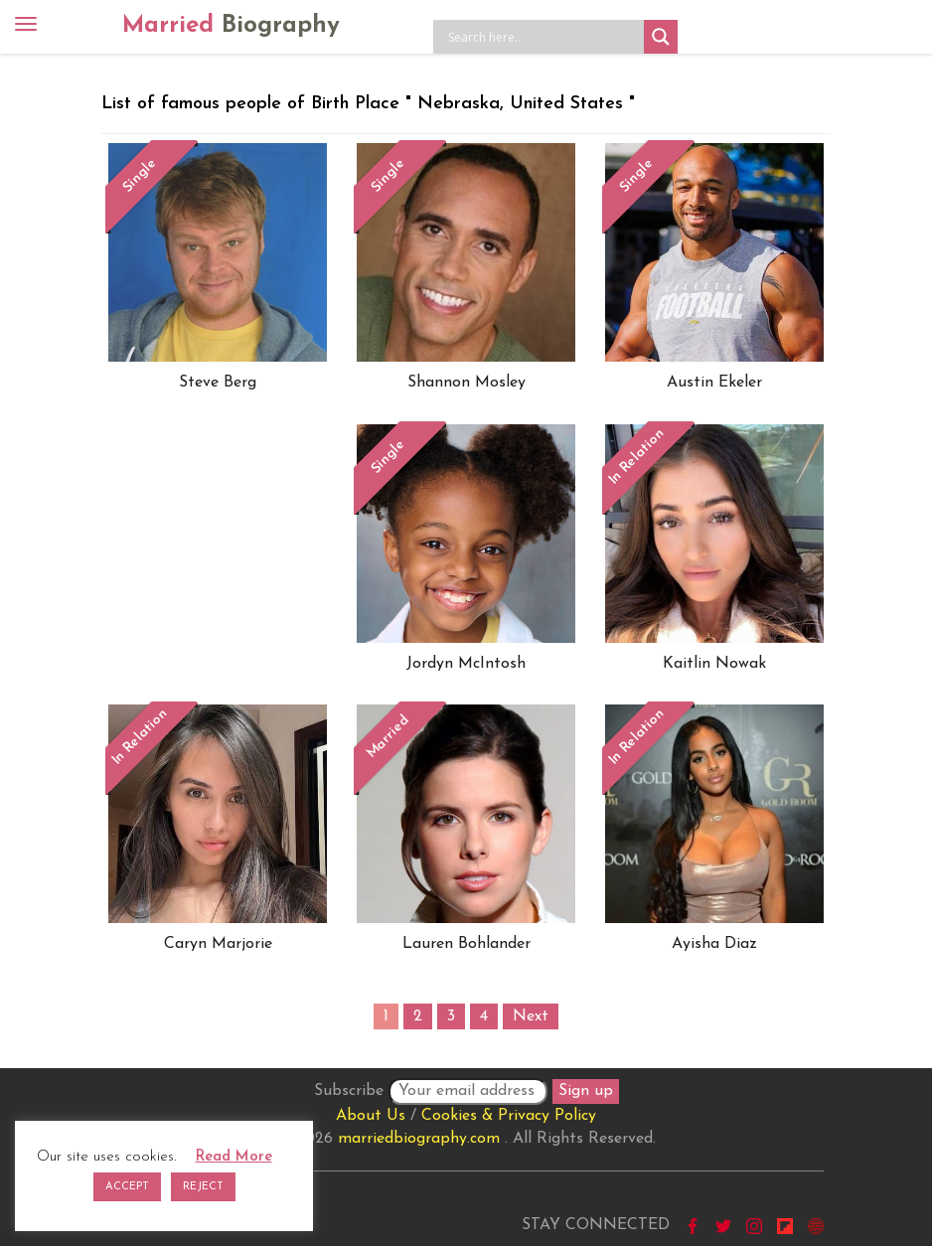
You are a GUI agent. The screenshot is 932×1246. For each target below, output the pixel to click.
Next (530, 1016)
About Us (370, 1116)
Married (231, 26)
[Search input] (543, 37)
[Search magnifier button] (661, 37)
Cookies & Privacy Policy (508, 1116)
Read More (234, 1157)
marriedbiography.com (419, 1139)
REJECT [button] (203, 1186)
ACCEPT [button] (127, 1186)
